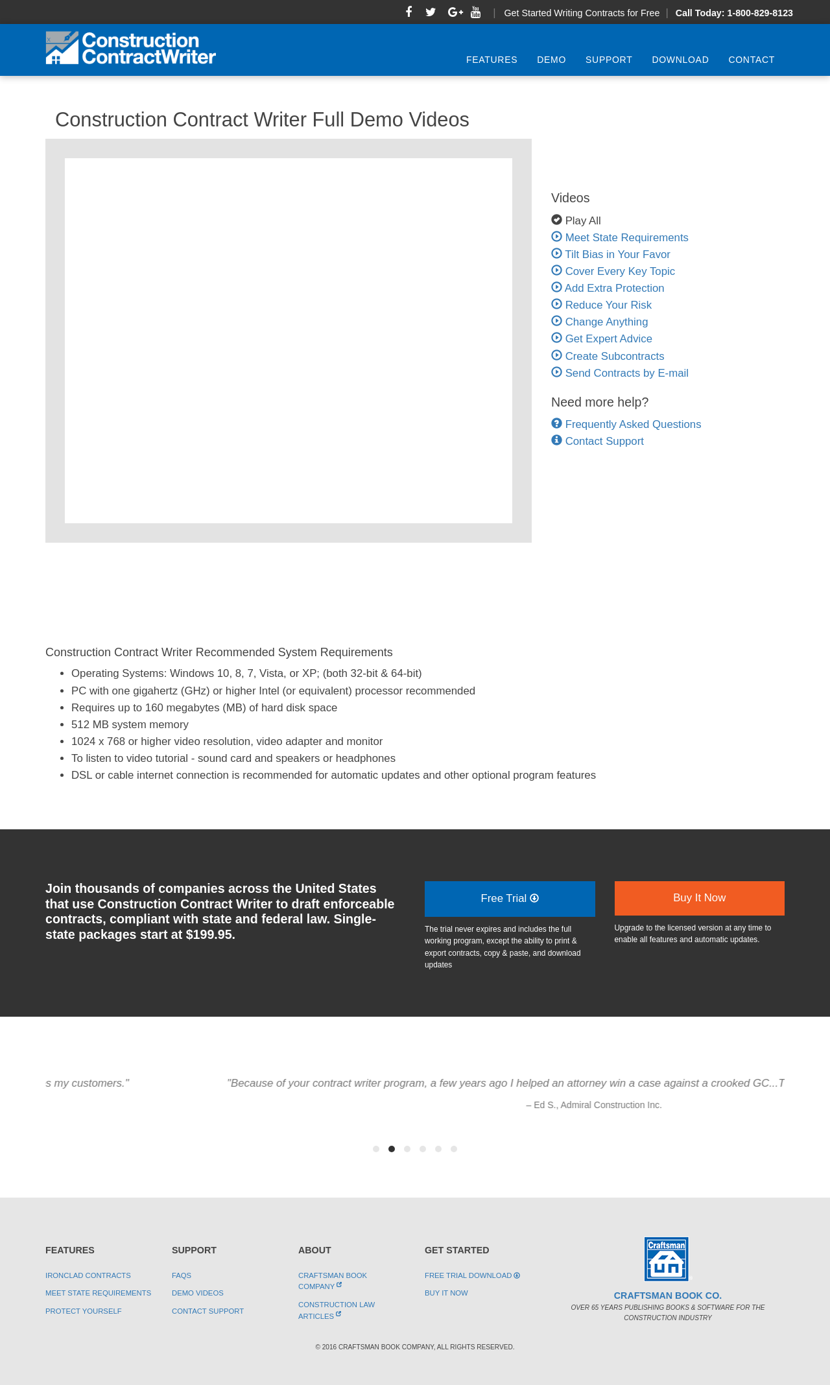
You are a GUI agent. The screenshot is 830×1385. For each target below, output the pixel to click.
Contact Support (604, 441)
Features (491, 59)
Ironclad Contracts (88, 1275)
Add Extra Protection (608, 288)
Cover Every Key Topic (613, 271)
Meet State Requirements (620, 237)
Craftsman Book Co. (668, 1295)
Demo (551, 59)
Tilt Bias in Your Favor (610, 254)
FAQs (181, 1275)
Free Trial (509, 898)
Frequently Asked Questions (633, 424)
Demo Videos (198, 1293)
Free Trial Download (472, 1275)
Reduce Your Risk (601, 305)
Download (680, 59)
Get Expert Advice (601, 339)
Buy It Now (699, 898)
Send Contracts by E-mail (620, 373)
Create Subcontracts (608, 356)
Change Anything (599, 322)
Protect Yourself (83, 1311)
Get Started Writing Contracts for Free (581, 13)
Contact (751, 59)
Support (609, 59)
